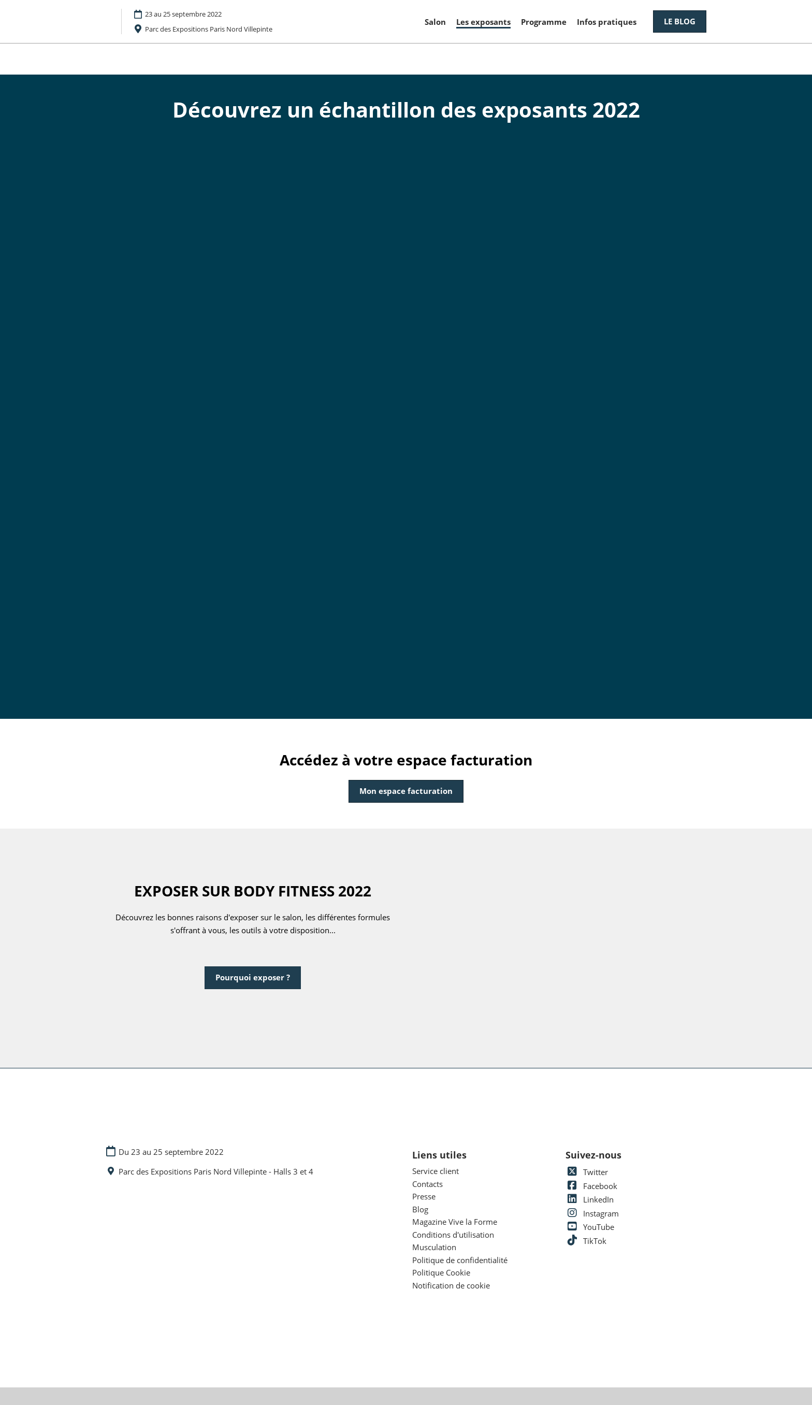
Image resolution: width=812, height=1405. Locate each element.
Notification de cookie (451, 1285)
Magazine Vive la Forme (454, 1221)
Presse (424, 1196)
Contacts (427, 1184)
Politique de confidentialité (460, 1260)
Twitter (587, 1172)
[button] (679, 21)
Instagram (592, 1213)
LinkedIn (590, 1199)
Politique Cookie (441, 1272)
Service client (435, 1171)
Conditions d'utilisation (453, 1234)
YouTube (590, 1227)
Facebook (591, 1186)
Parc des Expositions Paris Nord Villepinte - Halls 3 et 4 (216, 1172)
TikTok (586, 1241)
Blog (420, 1209)
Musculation (434, 1247)
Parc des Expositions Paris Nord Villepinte (208, 29)
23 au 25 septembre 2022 (183, 14)
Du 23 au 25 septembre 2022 (171, 1152)
